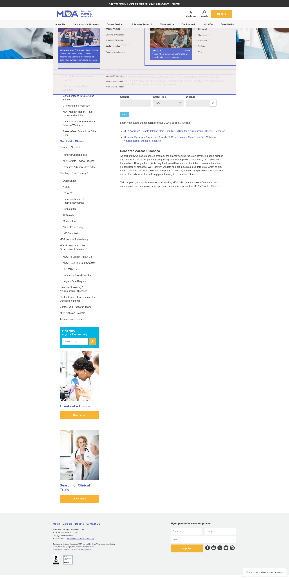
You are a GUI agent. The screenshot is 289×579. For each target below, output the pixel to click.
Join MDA (208, 24)
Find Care (191, 13)
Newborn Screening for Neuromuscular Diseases (73, 289)
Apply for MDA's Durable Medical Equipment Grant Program (144, 3)
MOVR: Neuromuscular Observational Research (74, 247)
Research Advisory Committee (79, 167)
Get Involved (188, 24)
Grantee (124, 97)
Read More (79, 415)
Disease (190, 97)
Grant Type (159, 97)
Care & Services (115, 24)
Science (142, 24)
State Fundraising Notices (82, 549)
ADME (66, 187)
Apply (124, 114)
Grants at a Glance (72, 141)
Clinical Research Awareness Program (78, 78)
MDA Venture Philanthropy (74, 239)
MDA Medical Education (73, 68)
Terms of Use (68, 549)
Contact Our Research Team (75, 307)
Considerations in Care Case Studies (78, 98)
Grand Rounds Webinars (76, 105)
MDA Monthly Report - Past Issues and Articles (77, 114)
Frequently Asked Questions (78, 275)
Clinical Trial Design (73, 227)
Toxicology (68, 215)
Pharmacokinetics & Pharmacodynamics (73, 201)
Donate (221, 13)
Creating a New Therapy (74, 173)
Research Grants (70, 147)
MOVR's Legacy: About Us (77, 257)
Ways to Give (167, 24)
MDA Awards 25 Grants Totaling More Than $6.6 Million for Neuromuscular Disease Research (174, 131)
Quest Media (227, 24)
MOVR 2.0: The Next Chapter (79, 263)
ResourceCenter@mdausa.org (80, 538)
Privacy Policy (57, 549)
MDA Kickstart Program (72, 313)
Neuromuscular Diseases (86, 24)
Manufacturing (70, 221)
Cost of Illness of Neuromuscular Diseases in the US (77, 299)
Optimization (69, 181)
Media (56, 523)
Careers (67, 523)
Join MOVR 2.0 (71, 269)
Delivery (67, 193)
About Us (60, 24)
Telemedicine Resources (73, 319)
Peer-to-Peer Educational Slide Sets (79, 133)
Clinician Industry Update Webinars (76, 88)
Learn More (79, 498)
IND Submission (71, 233)
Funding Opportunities (75, 155)
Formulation (69, 209)
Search (204, 13)
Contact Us (93, 523)
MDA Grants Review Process (78, 161)
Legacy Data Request (74, 281)
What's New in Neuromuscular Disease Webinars (79, 123)
